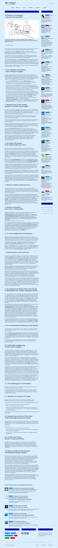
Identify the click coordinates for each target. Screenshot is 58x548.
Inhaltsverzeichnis (9, 45)
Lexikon (44, 8)
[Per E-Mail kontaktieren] (28, 533)
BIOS (32, 91)
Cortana (26, 354)
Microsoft (17, 109)
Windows (18, 8)
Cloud (31, 268)
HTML (6, 422)
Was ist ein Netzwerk (48, 26)
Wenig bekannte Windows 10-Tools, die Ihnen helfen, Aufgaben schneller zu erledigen (47, 52)
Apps (10, 136)
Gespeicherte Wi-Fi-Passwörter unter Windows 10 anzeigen (46, 17)
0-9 (42, 207)
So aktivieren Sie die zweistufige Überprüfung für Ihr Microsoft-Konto (47, 90)
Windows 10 (20, 11)
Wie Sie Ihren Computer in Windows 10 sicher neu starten (18, 506)
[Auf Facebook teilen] (22, 533)
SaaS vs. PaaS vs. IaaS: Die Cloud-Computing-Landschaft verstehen (46, 193)
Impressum (50, 545)
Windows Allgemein (9, 535)
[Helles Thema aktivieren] (52, 3)
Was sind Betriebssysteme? (48, 155)
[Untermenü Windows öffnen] (20, 7)
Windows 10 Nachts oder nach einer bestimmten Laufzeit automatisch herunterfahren (22, 489)
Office (24, 8)
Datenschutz (43, 545)
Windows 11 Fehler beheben (48, 63)
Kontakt (37, 545)
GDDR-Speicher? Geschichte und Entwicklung (46, 102)
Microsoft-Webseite (17, 86)
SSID (20, 281)
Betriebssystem (16, 159)
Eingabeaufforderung (8, 306)
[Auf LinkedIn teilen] (25, 533)
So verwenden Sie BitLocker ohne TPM (46, 167)
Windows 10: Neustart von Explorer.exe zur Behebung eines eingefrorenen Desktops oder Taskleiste (20, 497)
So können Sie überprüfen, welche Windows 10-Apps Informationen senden (47, 38)
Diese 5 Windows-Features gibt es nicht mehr (46, 114)
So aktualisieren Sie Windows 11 (48, 76)
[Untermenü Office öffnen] (26, 7)
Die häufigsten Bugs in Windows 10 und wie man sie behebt (19, 522)
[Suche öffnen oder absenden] (49, 3)
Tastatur (28, 362)
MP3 (29, 469)
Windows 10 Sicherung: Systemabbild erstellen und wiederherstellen (21, 514)
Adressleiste (7, 445)
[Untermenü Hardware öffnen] (40, 7)
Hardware (38, 8)
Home (12, 8)
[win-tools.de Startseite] (10, 3)
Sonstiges (28, 11)
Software (31, 8)
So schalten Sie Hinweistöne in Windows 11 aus (46, 142)
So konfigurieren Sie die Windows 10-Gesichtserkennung (46, 129)
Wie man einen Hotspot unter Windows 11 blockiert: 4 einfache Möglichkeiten (46, 179)
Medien (37, 468)
